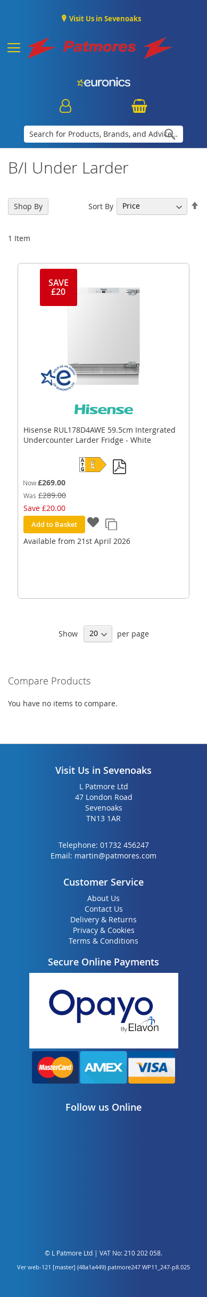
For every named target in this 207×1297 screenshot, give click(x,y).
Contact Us (104, 909)
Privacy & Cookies (104, 930)
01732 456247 (124, 845)
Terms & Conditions (103, 941)
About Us (103, 898)
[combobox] (103, 134)
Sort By (100, 206)
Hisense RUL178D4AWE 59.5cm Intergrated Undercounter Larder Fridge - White (99, 435)
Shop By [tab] (28, 206)
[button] (93, 524)
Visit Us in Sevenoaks (104, 18)
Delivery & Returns (103, 919)
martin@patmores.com (115, 855)
